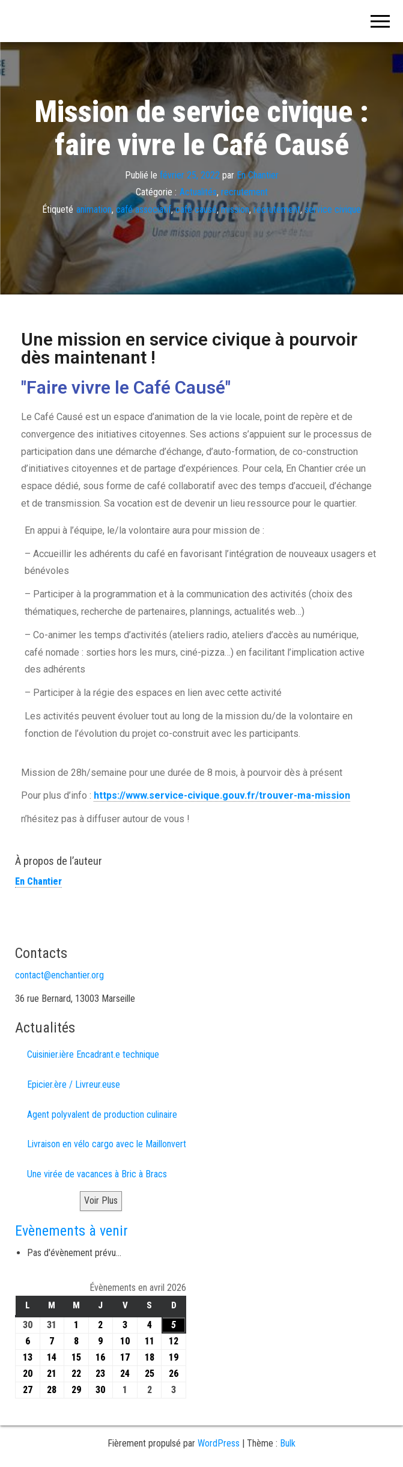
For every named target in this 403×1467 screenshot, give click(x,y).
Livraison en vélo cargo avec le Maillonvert (106, 1144)
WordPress (219, 1443)
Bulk (287, 1443)
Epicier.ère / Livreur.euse (73, 1084)
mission (235, 209)
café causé (196, 209)
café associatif (143, 209)
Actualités (198, 192)
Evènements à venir (71, 1230)
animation (94, 209)
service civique (333, 209)
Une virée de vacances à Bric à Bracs (97, 1174)
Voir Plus (101, 1200)
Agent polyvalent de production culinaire (102, 1114)
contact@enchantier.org (59, 975)
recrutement (244, 192)
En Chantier (258, 174)
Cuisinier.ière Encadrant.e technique (93, 1054)
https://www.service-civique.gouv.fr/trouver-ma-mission (222, 795)
